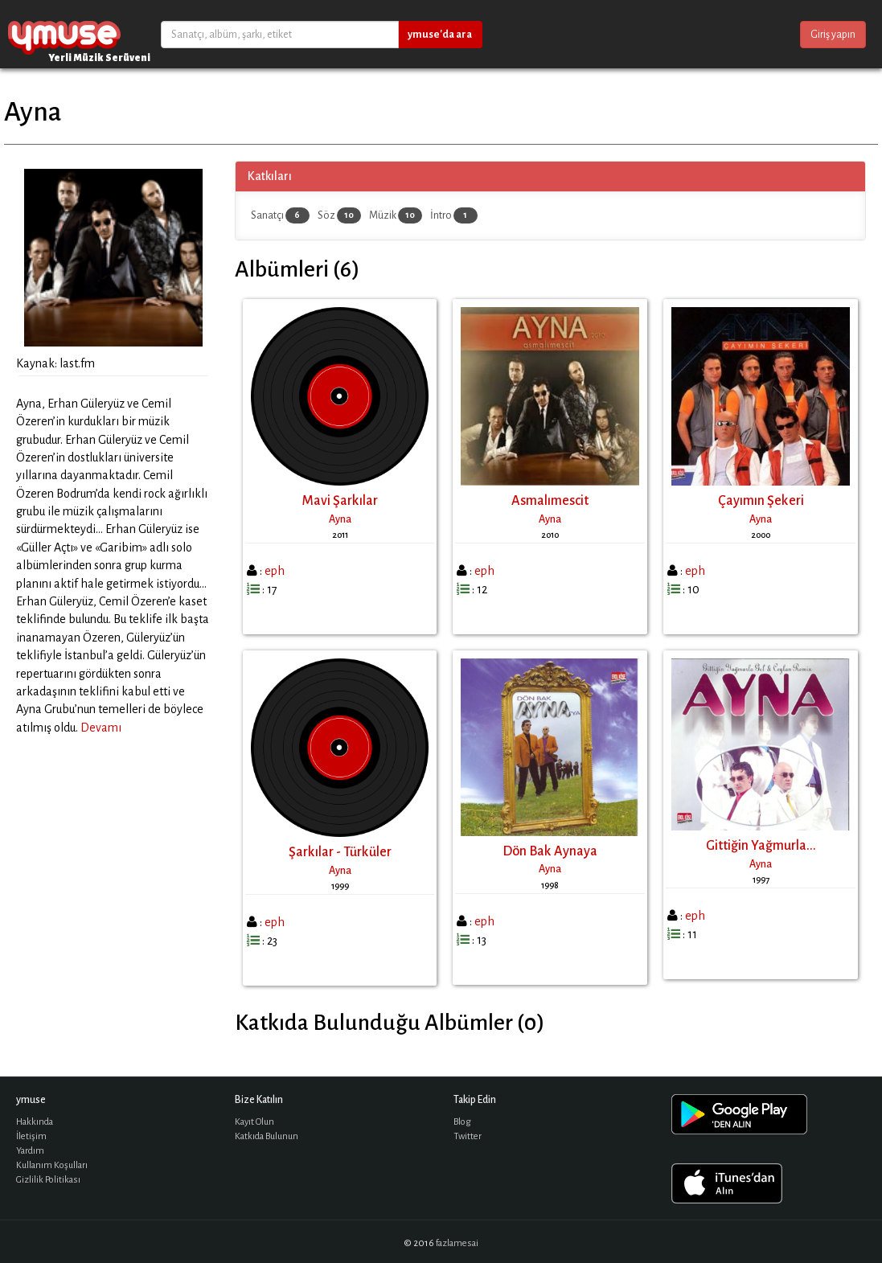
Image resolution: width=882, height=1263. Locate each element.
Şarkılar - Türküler (340, 852)
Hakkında (34, 1122)
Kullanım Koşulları (52, 1165)
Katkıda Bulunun (266, 1136)
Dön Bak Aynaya (550, 851)
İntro (454, 215)
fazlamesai (457, 1243)
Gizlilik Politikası (48, 1180)
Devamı (100, 727)
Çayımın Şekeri (761, 501)
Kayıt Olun (254, 1122)
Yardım (30, 1151)
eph (275, 570)
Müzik (395, 215)
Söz (339, 215)
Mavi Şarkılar (340, 501)
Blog (462, 1122)
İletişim (31, 1136)
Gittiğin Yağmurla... (761, 846)
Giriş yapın (832, 34)
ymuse (64, 34)
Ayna (340, 519)
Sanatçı (280, 215)
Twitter (467, 1136)
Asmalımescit (550, 501)
